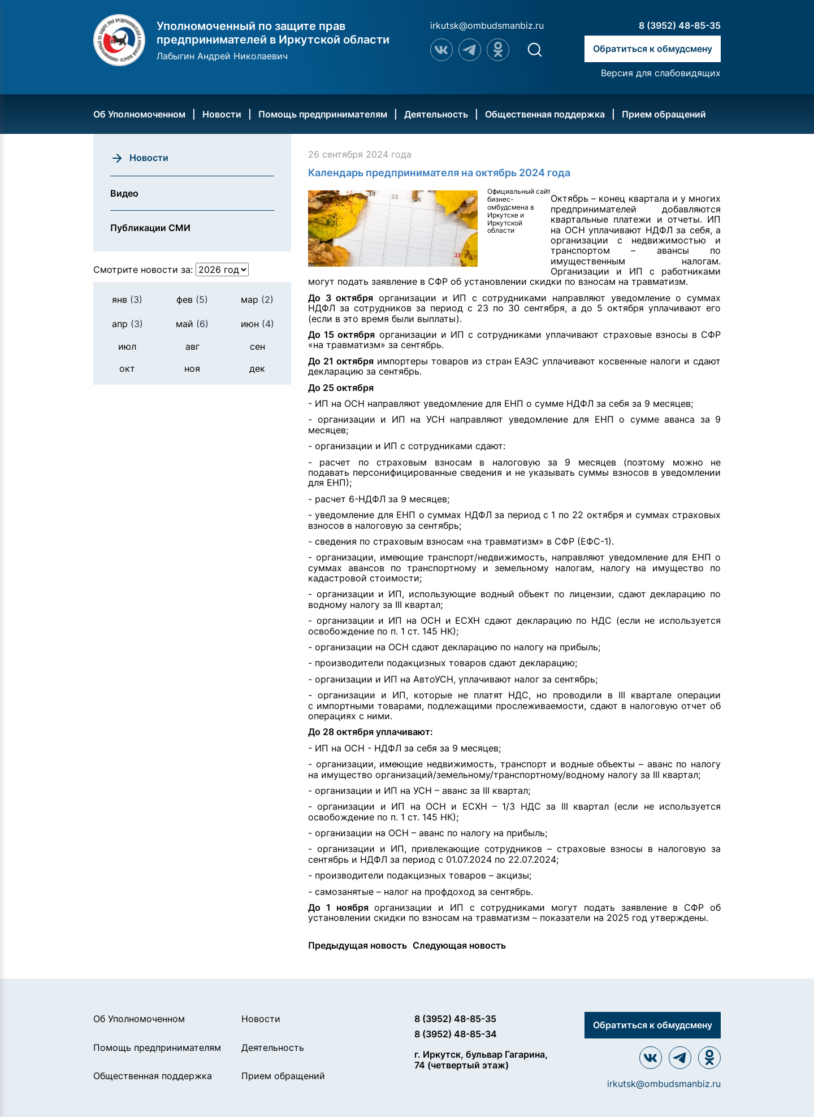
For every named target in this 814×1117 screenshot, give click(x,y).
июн (257, 323)
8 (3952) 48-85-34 (455, 1034)
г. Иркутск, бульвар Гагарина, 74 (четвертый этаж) (481, 1060)
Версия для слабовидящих (661, 73)
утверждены (678, 917)
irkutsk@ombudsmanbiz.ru (487, 25)
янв (127, 299)
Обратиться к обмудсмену (652, 48)
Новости (221, 114)
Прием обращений (664, 114)
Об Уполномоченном (139, 114)
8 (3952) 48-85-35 (680, 25)
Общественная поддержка (545, 114)
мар (257, 299)
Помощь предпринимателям (322, 114)
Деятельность (436, 114)
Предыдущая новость (357, 945)
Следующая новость (459, 945)
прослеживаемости (540, 705)
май (192, 323)
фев (192, 299)
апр (127, 323)
